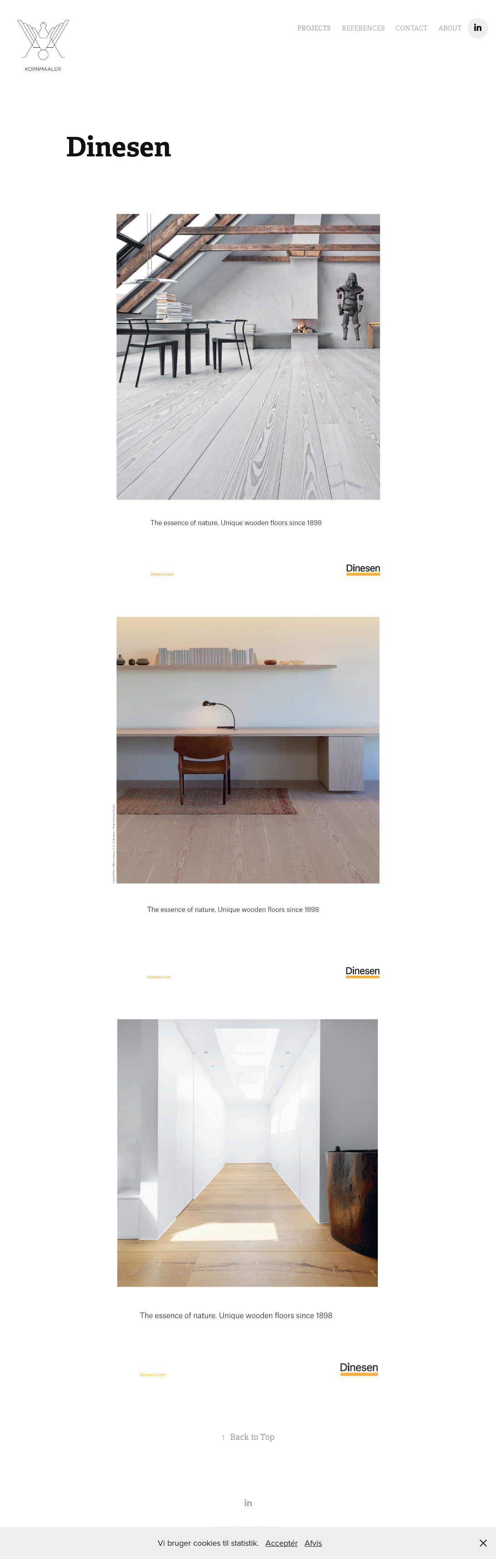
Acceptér (282, 1543)
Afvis (313, 1543)
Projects (314, 28)
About (450, 28)
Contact (411, 28)
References (363, 28)
